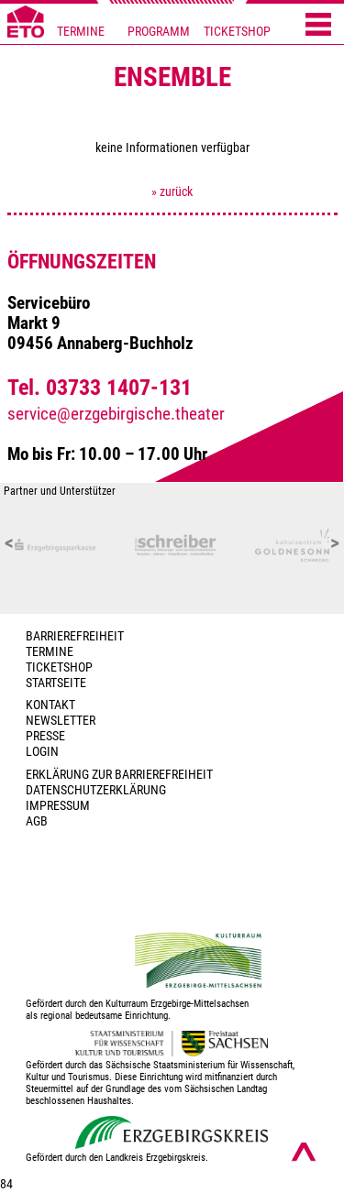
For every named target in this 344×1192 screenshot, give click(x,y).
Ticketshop (59, 667)
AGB (37, 821)
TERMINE (81, 31)
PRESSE (45, 736)
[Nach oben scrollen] (303, 1151)
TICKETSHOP (237, 31)
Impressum (58, 806)
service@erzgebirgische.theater (116, 414)
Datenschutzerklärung (96, 790)
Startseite (56, 683)
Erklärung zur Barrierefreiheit (119, 774)
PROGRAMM (159, 31)
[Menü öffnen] (318, 25)
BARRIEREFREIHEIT (75, 636)
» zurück (172, 192)
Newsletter (60, 720)
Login (42, 752)
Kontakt (50, 705)
